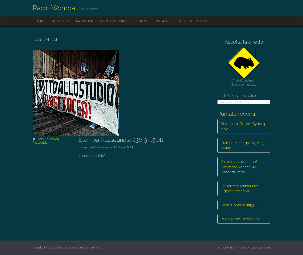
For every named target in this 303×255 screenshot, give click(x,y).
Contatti (161, 21)
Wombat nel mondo (190, 21)
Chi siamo (140, 21)
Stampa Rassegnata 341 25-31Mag (243, 145)
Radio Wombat (55, 8)
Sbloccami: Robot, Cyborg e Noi (243, 126)
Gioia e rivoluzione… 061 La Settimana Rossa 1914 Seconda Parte (242, 167)
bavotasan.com (260, 247)
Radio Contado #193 (237, 205)
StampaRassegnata (95, 147)
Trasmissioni (84, 21)
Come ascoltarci (113, 21)
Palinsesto (59, 21)
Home (40, 21)
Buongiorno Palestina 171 (241, 219)
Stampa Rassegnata (46, 140)
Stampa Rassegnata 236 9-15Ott (121, 139)
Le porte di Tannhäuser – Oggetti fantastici (241, 188)
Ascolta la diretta (244, 42)
